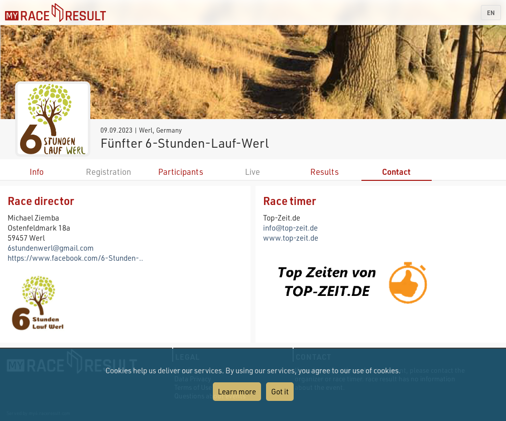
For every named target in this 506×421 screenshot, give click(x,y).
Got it (280, 391)
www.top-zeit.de (290, 238)
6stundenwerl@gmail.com (51, 248)
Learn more (237, 391)
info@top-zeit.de (290, 228)
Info (37, 171)
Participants (180, 171)
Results (324, 171)
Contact (396, 171)
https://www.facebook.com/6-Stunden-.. (75, 258)
